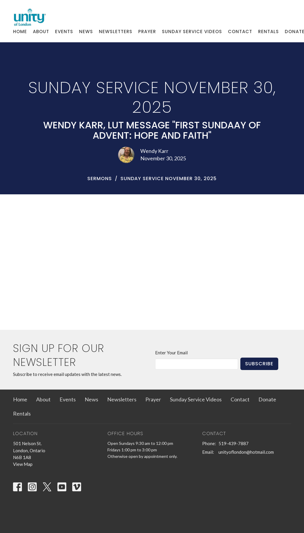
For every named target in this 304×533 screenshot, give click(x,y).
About (41, 31)
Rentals (268, 31)
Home (20, 31)
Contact (240, 31)
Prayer (147, 31)
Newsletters (115, 31)
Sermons (99, 178)
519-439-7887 (233, 443)
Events (64, 31)
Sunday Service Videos (192, 31)
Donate (267, 399)
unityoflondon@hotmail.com (246, 452)
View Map (23, 464)
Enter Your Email (171, 352)
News (86, 31)
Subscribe (259, 363)
